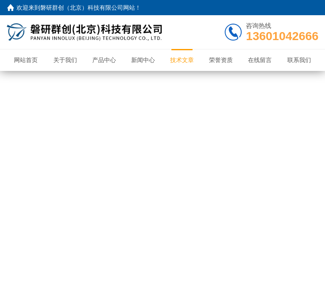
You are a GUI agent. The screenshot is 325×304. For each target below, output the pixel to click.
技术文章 (182, 60)
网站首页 (26, 60)
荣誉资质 (221, 60)
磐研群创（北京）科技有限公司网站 (87, 7)
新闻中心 (143, 60)
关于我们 (65, 60)
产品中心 (104, 60)
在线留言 (260, 60)
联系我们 (299, 60)
